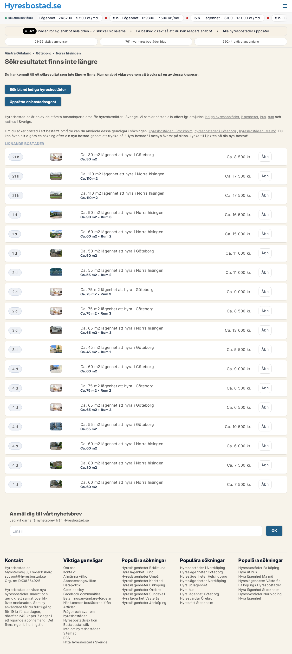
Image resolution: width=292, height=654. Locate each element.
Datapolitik (72, 585)
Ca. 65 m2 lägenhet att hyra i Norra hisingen (121, 328)
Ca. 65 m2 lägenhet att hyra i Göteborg (117, 405)
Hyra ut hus (247, 572)
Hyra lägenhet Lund (138, 572)
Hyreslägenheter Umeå (140, 576)
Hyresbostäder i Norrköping (202, 568)
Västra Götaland (18, 53)
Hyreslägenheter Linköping (143, 585)
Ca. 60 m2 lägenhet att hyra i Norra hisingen (121, 231)
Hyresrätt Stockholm (196, 603)
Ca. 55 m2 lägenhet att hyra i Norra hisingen (121, 270)
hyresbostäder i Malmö (257, 131)
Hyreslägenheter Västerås (259, 581)
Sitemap (70, 633)
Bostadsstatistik (76, 624)
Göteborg (44, 53)
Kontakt (69, 572)
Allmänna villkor (76, 576)
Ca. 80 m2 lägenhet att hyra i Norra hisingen (121, 463)
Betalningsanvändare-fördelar (87, 598)
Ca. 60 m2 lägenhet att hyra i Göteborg (117, 366)
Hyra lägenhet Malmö (255, 576)
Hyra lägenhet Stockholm (258, 590)
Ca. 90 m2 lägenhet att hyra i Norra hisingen (121, 212)
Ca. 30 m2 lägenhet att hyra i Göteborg (117, 154)
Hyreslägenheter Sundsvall (143, 594)
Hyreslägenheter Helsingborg (203, 576)
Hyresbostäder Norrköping (260, 594)
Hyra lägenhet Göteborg (199, 594)
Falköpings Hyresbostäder (259, 585)
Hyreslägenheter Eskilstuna (143, 568)
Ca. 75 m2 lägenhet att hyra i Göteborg (117, 289)
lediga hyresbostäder (222, 117)
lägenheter (249, 117)
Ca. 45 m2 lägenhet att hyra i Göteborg (117, 347)
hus (263, 117)
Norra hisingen (68, 53)
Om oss (69, 568)
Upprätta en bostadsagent (33, 101)
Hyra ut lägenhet (193, 585)
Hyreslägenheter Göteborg (201, 572)
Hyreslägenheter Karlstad (142, 581)
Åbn (265, 156)
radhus (10, 121)
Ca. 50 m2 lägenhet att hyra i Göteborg (117, 251)
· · (67, 18)
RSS (66, 638)
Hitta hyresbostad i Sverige (85, 642)
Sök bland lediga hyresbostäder (38, 89)
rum (271, 117)
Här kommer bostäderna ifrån (87, 603)
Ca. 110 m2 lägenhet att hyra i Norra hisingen (122, 174)
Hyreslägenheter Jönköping (144, 603)
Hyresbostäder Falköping (258, 568)
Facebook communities (82, 594)
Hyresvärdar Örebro (196, 598)
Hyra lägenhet (249, 598)
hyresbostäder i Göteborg (215, 131)
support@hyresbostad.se (25, 576)
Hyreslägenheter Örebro (141, 590)
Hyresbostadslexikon (80, 620)
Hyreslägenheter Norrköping (203, 581)
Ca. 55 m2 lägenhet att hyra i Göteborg (117, 424)
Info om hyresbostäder (81, 629)
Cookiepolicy (73, 590)
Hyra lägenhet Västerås (140, 598)
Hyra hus (187, 590)
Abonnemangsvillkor (79, 581)
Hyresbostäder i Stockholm (171, 131)
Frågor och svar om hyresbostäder (79, 613)
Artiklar (69, 607)
